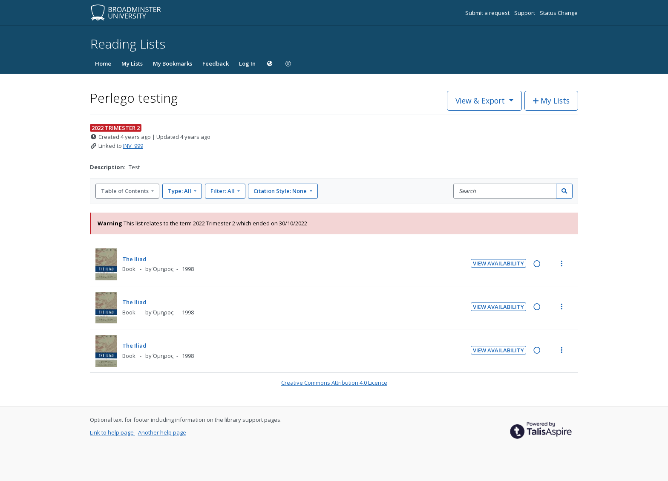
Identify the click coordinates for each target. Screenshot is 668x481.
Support (525, 13)
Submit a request (488, 13)
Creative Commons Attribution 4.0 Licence (334, 382)
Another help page (162, 432)
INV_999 (133, 146)
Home (103, 63)
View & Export (481, 100)
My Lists (132, 63)
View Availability (498, 263)
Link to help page (112, 432)
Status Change (559, 13)
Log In (247, 63)
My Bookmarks (172, 63)
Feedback (215, 63)
